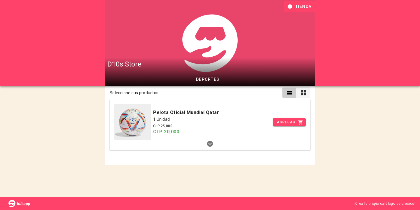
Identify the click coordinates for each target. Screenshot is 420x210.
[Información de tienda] (300, 6)
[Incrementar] (289, 122)
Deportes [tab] (207, 79)
